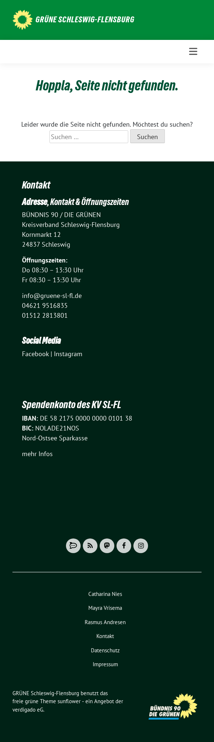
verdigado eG (27, 709)
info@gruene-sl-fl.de (52, 295)
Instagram (68, 354)
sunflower (69, 701)
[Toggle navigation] (193, 51)
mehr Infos (37, 454)
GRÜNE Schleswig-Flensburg (85, 19)
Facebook (35, 354)
